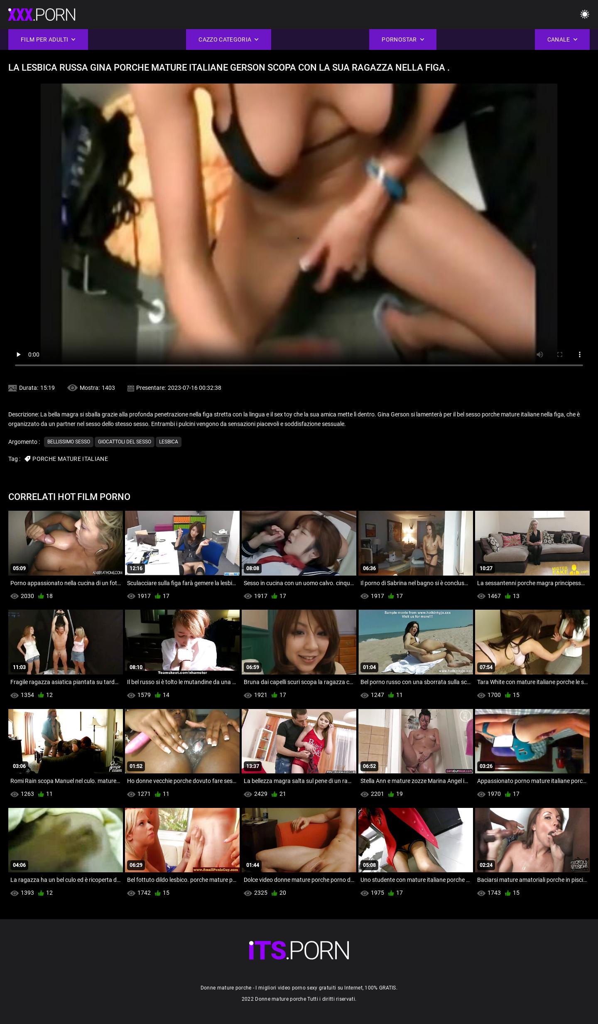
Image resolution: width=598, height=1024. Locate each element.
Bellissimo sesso (68, 442)
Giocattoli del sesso (124, 442)
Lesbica (168, 442)
